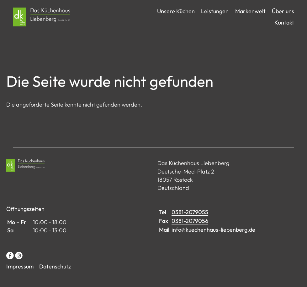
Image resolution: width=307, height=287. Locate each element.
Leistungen (215, 15)
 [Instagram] (19, 265)
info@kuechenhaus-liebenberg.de (213, 239)
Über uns (283, 15)
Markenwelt (250, 15)
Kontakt (284, 27)
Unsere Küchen (176, 15)
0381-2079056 (190, 230)
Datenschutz (55, 276)
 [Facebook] (10, 265)
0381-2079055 (190, 221)
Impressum (20, 276)
